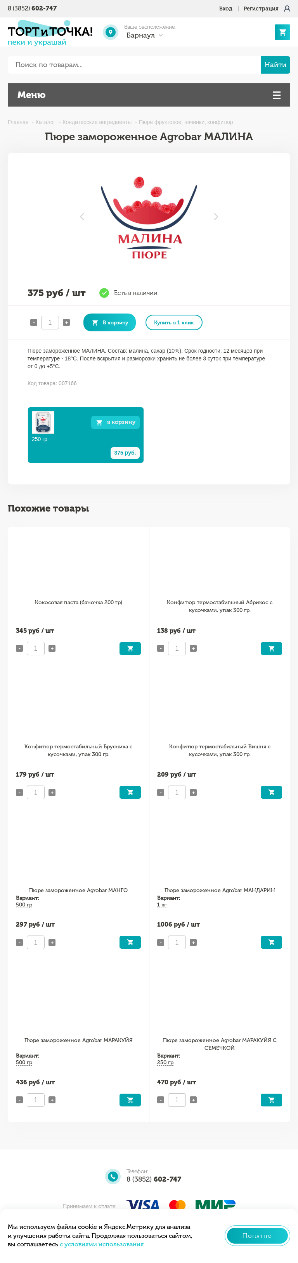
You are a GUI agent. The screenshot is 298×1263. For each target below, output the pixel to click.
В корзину (115, 322)
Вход (225, 8)
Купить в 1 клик (174, 322)
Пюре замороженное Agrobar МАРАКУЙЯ (78, 1040)
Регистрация (261, 8)
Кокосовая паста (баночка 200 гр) (78, 602)
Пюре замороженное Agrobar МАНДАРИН (220, 890)
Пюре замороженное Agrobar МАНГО (78, 890)
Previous (81, 216)
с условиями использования (102, 1244)
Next (216, 216)
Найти (275, 64)
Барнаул (140, 35)
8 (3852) (32, 8)
